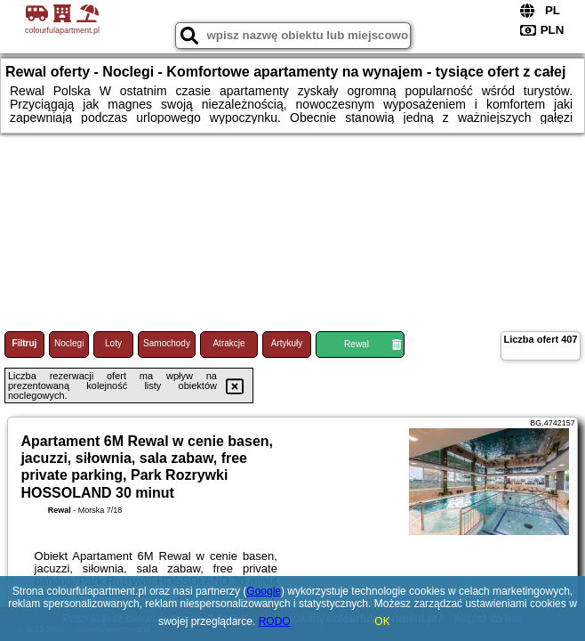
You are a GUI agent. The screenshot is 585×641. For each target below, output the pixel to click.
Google (263, 591)
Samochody (166, 343)
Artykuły (287, 343)
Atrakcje (228, 343)
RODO (275, 621)
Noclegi (69, 343)
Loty (113, 343)
